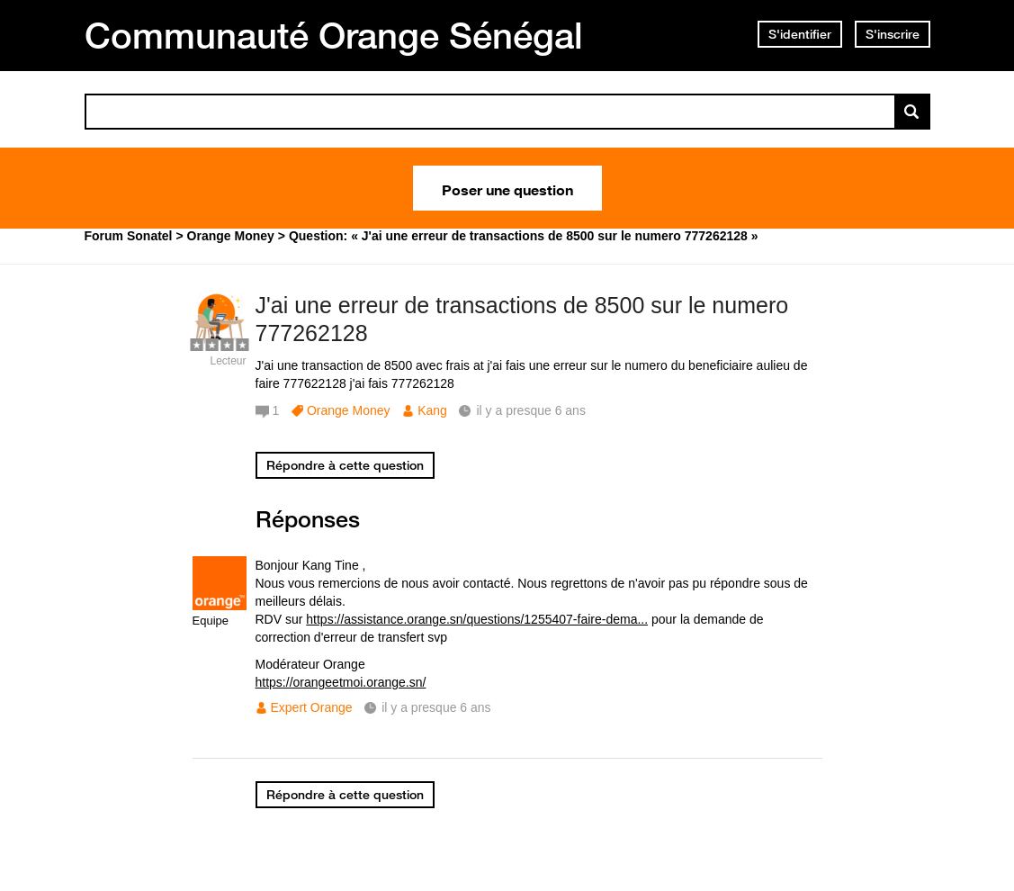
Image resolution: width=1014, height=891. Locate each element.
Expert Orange (312, 707)
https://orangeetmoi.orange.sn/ (341, 682)
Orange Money (348, 410)
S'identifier (799, 34)
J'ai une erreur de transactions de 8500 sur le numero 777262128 (522, 319)
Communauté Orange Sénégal (334, 35)
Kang (432, 410)
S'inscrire (893, 34)
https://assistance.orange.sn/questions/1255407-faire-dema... (477, 619)
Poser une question (507, 188)
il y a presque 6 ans (435, 707)
